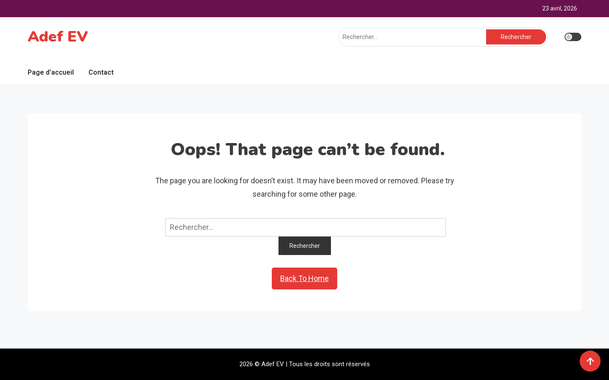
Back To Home (304, 278)
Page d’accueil (51, 72)
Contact (101, 72)
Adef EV (58, 36)
